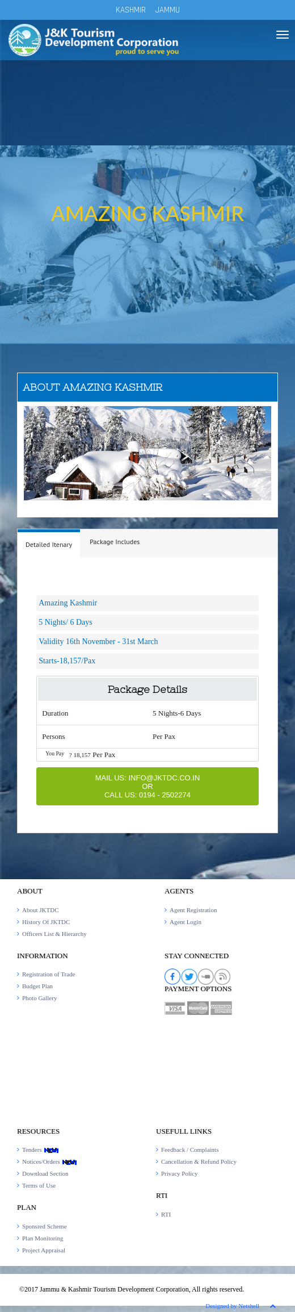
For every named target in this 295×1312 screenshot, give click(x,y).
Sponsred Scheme (44, 1226)
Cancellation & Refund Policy (199, 1161)
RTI (166, 1214)
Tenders (40, 1149)
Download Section (45, 1173)
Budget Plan (37, 986)
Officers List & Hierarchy (54, 933)
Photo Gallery (39, 998)
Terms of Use (39, 1185)
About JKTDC (40, 909)
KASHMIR (131, 10)
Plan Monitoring (42, 1238)
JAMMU (167, 10)
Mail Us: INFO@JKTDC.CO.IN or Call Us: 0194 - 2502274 (147, 786)
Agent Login (185, 921)
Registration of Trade (48, 974)
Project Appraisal (43, 1250)
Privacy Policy (179, 1173)
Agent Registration (193, 909)
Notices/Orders (49, 1161)
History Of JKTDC (46, 921)
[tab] (49, 543)
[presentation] (49, 544)
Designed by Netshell (232, 1305)
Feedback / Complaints (189, 1149)
